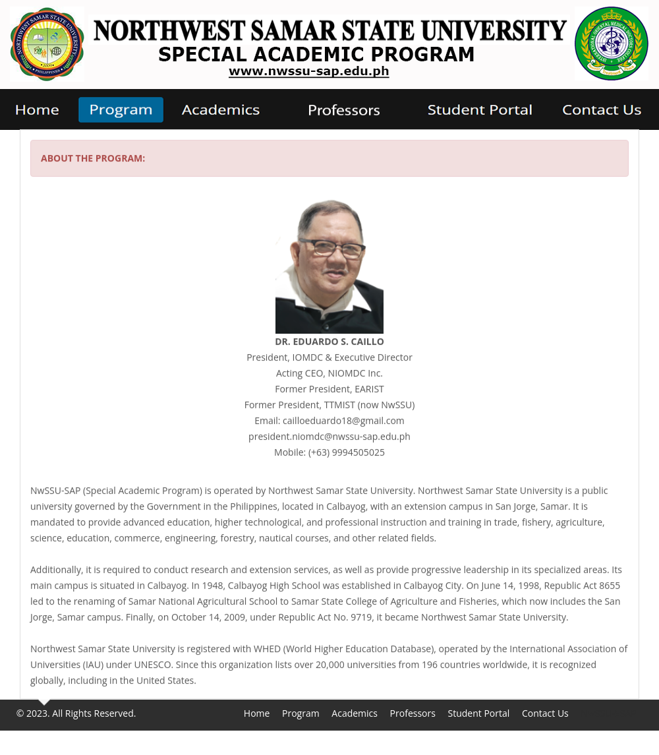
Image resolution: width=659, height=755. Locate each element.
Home (257, 713)
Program (301, 713)
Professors (413, 713)
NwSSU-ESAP (608, 713)
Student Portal (479, 713)
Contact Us (545, 713)
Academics (354, 713)
